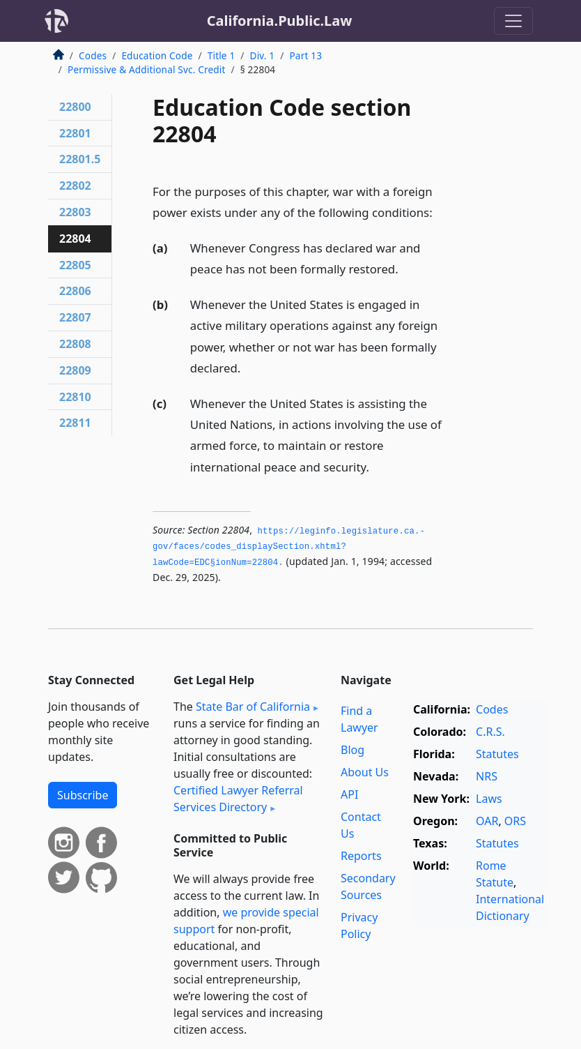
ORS (515, 821)
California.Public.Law (280, 20)
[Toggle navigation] (513, 21)
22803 (75, 212)
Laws (489, 798)
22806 (75, 291)
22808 (75, 344)
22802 (75, 185)
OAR (487, 821)
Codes (93, 55)
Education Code (156, 55)
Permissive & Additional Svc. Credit (147, 69)
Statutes (497, 754)
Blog (352, 749)
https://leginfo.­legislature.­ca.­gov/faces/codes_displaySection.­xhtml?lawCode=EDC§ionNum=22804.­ (289, 547)
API (349, 794)
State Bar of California (253, 706)
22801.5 (79, 159)
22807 (75, 317)
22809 (75, 370)
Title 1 (221, 55)
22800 (75, 106)
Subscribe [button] (82, 795)
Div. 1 (262, 55)
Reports (361, 855)
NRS (486, 776)
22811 (75, 422)
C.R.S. (490, 731)
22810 (75, 397)
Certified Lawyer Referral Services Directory (238, 799)
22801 (75, 133)
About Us (365, 772)
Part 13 (305, 55)
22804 (75, 238)
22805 (75, 265)
